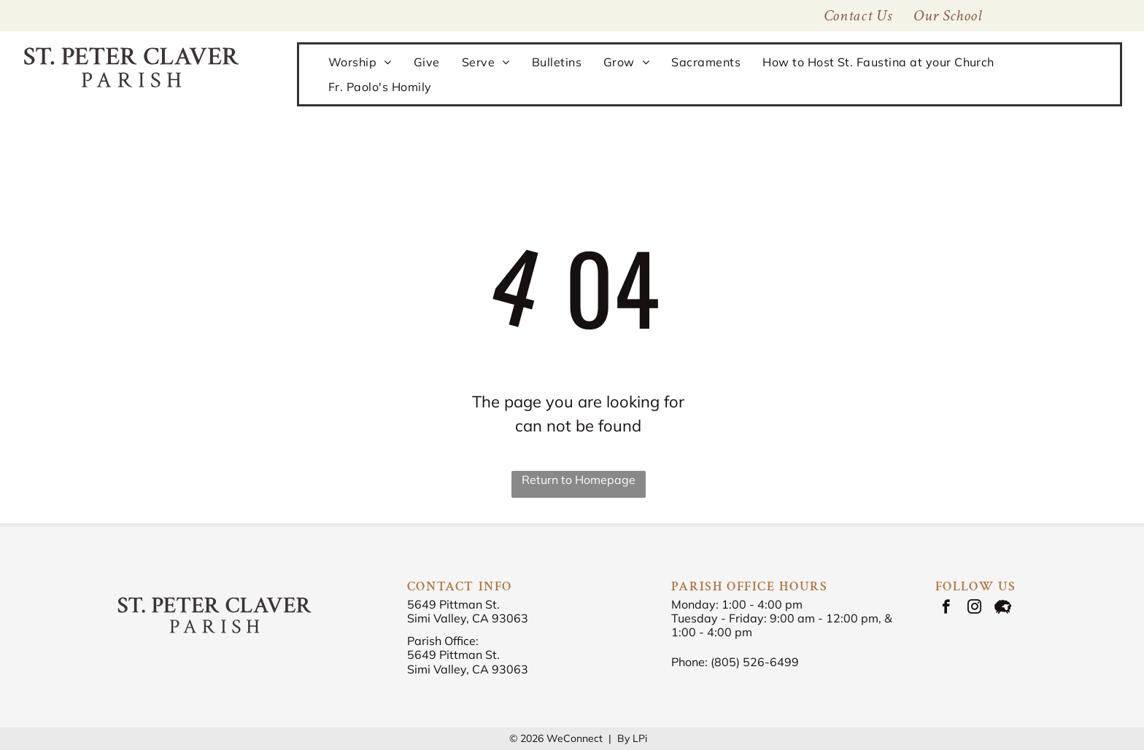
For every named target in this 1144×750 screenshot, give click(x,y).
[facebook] (945, 608)
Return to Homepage (578, 479)
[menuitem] (948, 16)
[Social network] (1002, 608)
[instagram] (974, 608)
